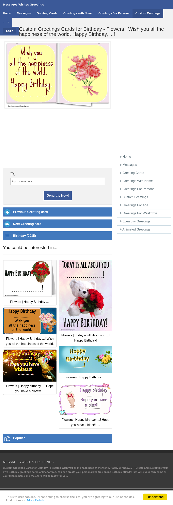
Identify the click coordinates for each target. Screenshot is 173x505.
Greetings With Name (136, 181)
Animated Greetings (135, 229)
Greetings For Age (134, 205)
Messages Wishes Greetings (23, 4)
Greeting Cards (132, 173)
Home (125, 156)
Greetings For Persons (137, 189)
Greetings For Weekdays (138, 213)
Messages (128, 164)
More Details (35, 500)
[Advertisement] (57, 140)
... (4, 22)
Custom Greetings (134, 197)
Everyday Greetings (135, 221)
